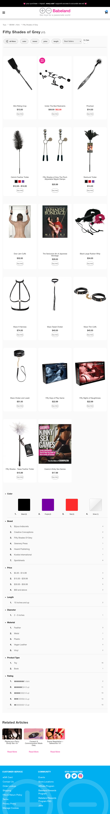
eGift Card (7, 777)
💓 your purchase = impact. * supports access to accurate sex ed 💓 (55, 3)
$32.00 (20, 258)
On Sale (86, 41)
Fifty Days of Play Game (55, 398)
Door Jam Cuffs (20, 254)
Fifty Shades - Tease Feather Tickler (20, 469)
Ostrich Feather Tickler (20, 177)
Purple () (48, 514)
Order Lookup (9, 786)
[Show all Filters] (11, 41)
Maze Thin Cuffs (90, 327)
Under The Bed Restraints (55, 106)
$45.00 (90, 330)
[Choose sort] (72, 41)
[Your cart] (106, 12)
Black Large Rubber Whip (90, 254)
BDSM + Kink (14, 25)
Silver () (95, 514)
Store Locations (46, 781)
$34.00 (90, 258)
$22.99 (55, 401)
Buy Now (20, 114)
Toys (4, 25)
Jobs (40, 805)
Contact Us (8, 781)
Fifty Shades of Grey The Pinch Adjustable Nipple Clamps (55, 178)
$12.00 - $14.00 (20, 186)
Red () (72, 514)
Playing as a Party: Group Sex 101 (12, 742)
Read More (12, 752)
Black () (24, 514)
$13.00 (20, 109)
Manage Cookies (11, 808)
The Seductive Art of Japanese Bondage (55, 255)
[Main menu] (3, 12)
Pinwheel (90, 106)
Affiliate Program (46, 786)
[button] (16, 181)
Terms (5, 799)
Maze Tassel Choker (55, 327)
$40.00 (55, 330)
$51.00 (20, 401)
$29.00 (55, 259)
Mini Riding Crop (20, 106)
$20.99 (55, 184)
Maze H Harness (19, 327)
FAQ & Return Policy (12, 795)
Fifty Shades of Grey (30, 25)
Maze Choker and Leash (20, 398)
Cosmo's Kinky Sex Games (55, 469)
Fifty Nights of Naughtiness (90, 398)
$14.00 (90, 109)
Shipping (7, 790)
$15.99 (20, 473)
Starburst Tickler (90, 177)
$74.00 (20, 330)
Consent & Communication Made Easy (33, 743)
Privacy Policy (9, 803)
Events (41, 777)
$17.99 (55, 473)
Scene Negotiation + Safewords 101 (55, 742)
